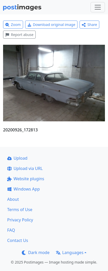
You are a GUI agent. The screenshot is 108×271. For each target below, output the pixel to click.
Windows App (23, 189)
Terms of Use (19, 209)
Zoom (13, 24)
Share (89, 24)
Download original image (51, 24)
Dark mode (36, 252)
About (13, 199)
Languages (69, 252)
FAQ (11, 230)
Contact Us (17, 240)
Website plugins (25, 179)
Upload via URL (25, 168)
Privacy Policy (20, 220)
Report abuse (19, 34)
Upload (17, 158)
